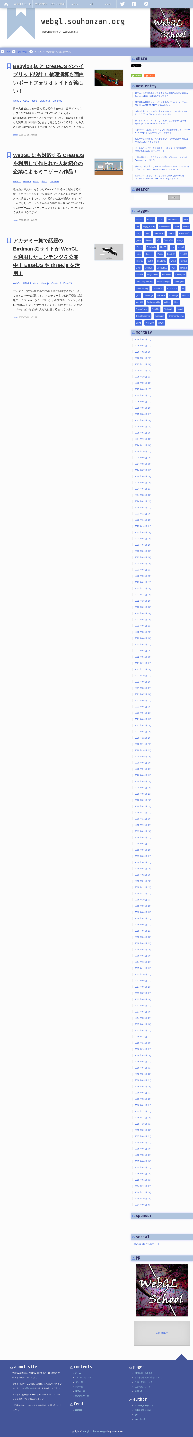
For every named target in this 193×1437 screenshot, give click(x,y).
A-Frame (161, 295)
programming (173, 220)
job (137, 226)
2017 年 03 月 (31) (143, 1018)
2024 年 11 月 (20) (143, 445)
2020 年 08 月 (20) (143, 763)
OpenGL (148, 268)
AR (183, 288)
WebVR (139, 275)
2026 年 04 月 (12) (143, 339)
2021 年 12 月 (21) (143, 663)
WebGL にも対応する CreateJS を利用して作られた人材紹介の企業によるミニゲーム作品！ (48, 163)
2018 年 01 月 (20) (143, 956)
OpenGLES (162, 268)
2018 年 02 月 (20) (143, 949)
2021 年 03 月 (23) (143, 719)
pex (172, 247)
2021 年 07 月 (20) (143, 694)
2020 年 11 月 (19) (143, 744)
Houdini (185, 295)
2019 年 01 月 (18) (143, 881)
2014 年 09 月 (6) (142, 1205)
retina (138, 254)
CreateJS (57, 100)
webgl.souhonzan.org (94, 1431)
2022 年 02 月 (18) (143, 651)
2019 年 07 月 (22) (143, 844)
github (137, 1414)
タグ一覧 (22, 51)
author (74, 4)
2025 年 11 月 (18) (143, 370)
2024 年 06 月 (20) (143, 476)
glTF (138, 295)
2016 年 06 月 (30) (143, 1074)
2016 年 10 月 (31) (143, 1049)
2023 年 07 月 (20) (143, 545)
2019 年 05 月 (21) (143, 856)
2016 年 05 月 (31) (143, 1080)
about (108, 4)
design (180, 240)
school (186, 226)
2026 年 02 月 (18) (143, 352)
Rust (176, 302)
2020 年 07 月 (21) (143, 769)
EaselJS (67, 283)
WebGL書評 (41, 4)
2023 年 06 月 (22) (143, 551)
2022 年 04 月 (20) (143, 638)
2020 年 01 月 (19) (143, 806)
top (8, 51)
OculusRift (168, 240)
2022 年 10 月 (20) (143, 601)
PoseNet (155, 309)
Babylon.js (45, 100)
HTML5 (27, 181)
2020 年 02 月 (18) (143, 800)
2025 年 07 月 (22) (143, 395)
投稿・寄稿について (143, 1382)
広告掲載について (142, 1387)
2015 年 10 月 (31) (143, 1124)
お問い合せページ (142, 1391)
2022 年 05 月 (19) (143, 632)
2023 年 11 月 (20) (143, 520)
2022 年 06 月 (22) (143, 626)
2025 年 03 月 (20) (143, 420)
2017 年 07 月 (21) (143, 993)
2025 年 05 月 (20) (143, 408)
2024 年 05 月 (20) (143, 483)
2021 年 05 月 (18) (143, 707)
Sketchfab (168, 309)
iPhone (139, 247)
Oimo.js (183, 261)
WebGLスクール (22, 4)
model (181, 247)
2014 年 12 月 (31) (143, 1186)
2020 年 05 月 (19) (143, 781)
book (186, 220)
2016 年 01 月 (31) (143, 1105)
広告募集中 (161, 1333)
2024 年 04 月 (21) (143, 489)
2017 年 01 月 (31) (143, 1030)
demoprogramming (144, 281)
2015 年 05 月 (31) (143, 1155)
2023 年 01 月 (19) (143, 582)
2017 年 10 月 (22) (143, 974)
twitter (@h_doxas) (143, 1410)
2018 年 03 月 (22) (143, 943)
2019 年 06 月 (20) (143, 850)
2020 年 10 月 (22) (143, 750)
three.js (45, 283)
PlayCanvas (152, 275)
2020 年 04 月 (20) (143, 788)
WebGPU (150, 323)
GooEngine (179, 281)
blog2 (142, 1419)
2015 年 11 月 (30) (143, 1118)
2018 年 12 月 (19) (143, 887)
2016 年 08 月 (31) (143, 1062)
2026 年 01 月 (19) (143, 358)
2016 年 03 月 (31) (143, 1093)
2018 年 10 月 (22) (143, 900)
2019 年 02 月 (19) (143, 875)
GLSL (26, 100)
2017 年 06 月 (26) (143, 999)
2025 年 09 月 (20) (143, 383)
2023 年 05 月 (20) (143, 557)
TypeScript (159, 316)
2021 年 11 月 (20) (143, 669)
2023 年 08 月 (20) (143, 539)
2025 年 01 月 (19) (143, 433)
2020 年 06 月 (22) (143, 775)
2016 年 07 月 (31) (143, 1068)
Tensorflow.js (141, 309)
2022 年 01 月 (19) (143, 657)
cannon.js (173, 295)
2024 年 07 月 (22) (143, 470)
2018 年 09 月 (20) (143, 906)
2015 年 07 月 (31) (143, 1142)
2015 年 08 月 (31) (143, 1136)
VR (158, 240)
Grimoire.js (157, 288)
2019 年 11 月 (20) (143, 819)
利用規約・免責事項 (143, 1373)
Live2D (163, 247)
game (138, 240)
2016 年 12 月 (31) (143, 1037)
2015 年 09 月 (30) (143, 1130)
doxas (15, 135)
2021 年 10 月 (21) (143, 676)
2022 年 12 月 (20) (143, 588)
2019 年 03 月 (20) (143, 869)
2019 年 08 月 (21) (143, 837)
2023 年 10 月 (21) (143, 526)
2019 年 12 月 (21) (143, 812)
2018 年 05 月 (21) (143, 931)
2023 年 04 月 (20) (143, 563)
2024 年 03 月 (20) (143, 495)
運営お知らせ (149, 226)
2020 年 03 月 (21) (143, 794)
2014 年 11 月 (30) (143, 1192)
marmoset (166, 275)
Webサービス (185, 233)
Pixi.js (160, 254)
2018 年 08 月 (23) (143, 912)
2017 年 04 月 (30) (143, 1012)
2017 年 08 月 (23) (143, 987)
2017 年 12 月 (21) (143, 962)
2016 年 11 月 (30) (143, 1043)
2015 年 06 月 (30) (143, 1149)
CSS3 (150, 261)
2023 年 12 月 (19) (143, 514)
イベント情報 (58, 4)
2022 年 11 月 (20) (143, 595)
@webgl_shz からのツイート (147, 1244)
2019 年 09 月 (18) (143, 831)
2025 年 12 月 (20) (143, 364)
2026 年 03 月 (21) (143, 346)
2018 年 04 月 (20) (143, 937)
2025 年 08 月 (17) (143, 389)
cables (167, 302)
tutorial (180, 309)
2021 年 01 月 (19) (143, 732)
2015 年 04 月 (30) (143, 1161)
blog (137, 1419)
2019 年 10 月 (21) (143, 825)
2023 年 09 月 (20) (143, 532)
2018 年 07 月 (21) (143, 918)
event (176, 226)
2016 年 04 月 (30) (143, 1086)
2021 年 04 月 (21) (143, 713)
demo (34, 100)
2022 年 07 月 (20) (143, 619)
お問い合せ (29, 1388)
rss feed (78, 1410)
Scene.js (149, 254)
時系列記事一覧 (82, 1396)
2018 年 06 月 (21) (143, 925)
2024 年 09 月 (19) (143, 458)
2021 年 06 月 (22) (143, 700)
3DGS (161, 323)
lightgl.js (183, 268)
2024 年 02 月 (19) (143, 501)
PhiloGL (139, 261)
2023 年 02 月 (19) (143, 576)
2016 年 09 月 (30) (143, 1055)
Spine (138, 323)
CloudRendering (143, 316)
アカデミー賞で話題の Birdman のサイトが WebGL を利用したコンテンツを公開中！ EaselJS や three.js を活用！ (46, 257)
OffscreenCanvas (176, 316)
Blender (148, 240)
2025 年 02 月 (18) (143, 426)
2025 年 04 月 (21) (143, 414)
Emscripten (180, 275)
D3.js (138, 268)
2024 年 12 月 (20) (143, 439)
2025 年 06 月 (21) (143, 402)
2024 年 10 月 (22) (143, 451)
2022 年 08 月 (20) (143, 613)
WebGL (17, 100)
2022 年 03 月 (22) (143, 644)
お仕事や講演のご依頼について (148, 1377)
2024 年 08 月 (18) (143, 464)
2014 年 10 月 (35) (143, 1198)
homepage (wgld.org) (144, 1405)
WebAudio (158, 233)
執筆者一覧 (80, 1391)
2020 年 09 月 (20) (143, 756)
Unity (138, 233)
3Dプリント (172, 288)
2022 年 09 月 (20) (143, 607)
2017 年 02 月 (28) (143, 1024)
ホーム (78, 1373)
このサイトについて (84, 1377)
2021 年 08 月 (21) (143, 688)
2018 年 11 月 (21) (143, 893)
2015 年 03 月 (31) (143, 1167)
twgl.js (173, 261)
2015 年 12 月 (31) (143, 1111)
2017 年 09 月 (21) (143, 981)
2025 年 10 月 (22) (143, 377)
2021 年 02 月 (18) (143, 725)
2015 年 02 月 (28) (143, 1174)
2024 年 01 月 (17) (143, 507)
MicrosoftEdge (163, 281)
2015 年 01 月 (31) (143, 1180)
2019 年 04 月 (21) (143, 862)
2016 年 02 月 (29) (143, 1099)
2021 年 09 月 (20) (143, 682)
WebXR (139, 302)
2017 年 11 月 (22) (143, 968)
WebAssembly (153, 302)
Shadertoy (161, 261)
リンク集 (79, 1382)
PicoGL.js (148, 295)
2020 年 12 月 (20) (143, 738)
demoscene (164, 226)
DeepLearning (142, 288)
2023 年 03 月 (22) (143, 570)
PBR (173, 268)
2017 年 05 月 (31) (143, 1005)
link (91, 4)
